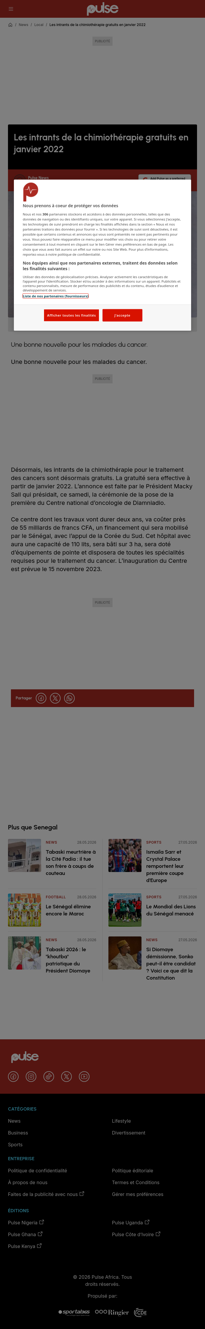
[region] (102, 255)
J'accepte (122, 315)
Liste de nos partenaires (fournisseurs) (55, 296)
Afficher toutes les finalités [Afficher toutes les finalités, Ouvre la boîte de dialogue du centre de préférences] (71, 315)
